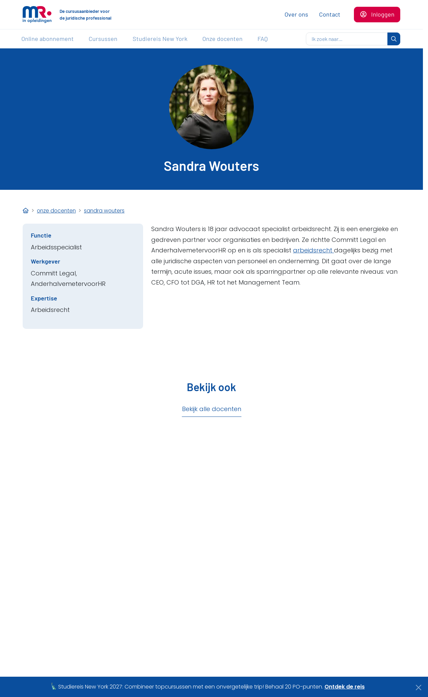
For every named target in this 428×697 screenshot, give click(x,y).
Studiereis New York (160, 38)
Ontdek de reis (344, 687)
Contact (329, 14)
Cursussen (103, 38)
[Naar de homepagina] (37, 14)
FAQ (262, 38)
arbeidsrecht (313, 250)
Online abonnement (47, 38)
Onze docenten (222, 38)
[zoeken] (347, 38)
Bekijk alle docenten (211, 409)
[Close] (419, 687)
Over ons (296, 14)
